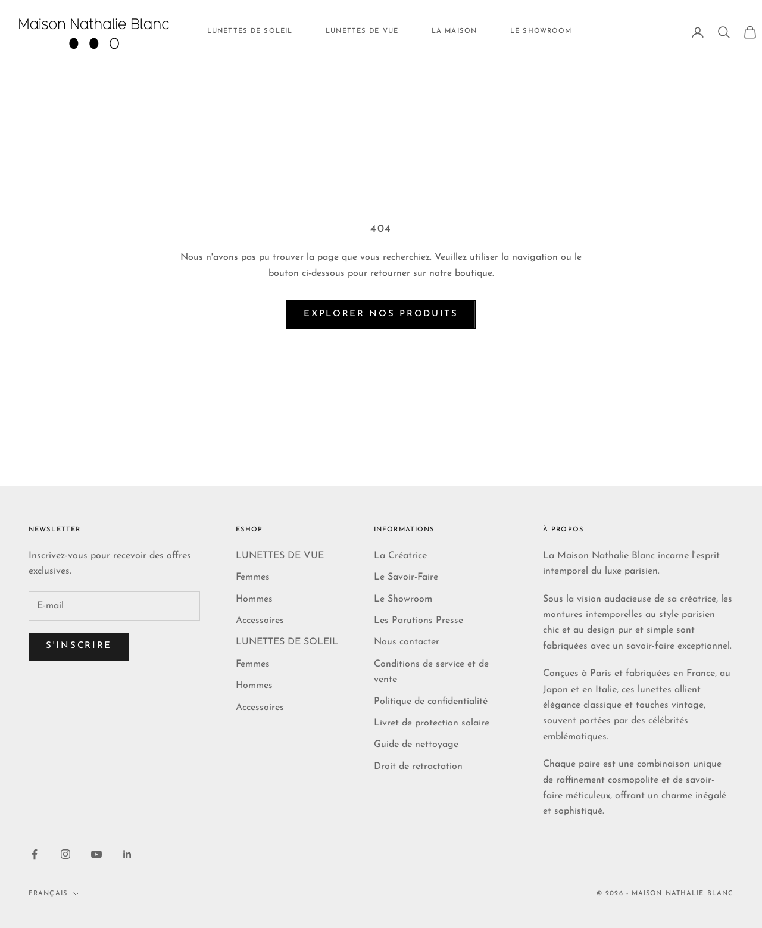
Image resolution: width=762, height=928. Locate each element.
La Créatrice (400, 555)
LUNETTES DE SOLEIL (249, 31)
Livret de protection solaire (431, 723)
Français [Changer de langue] (54, 893)
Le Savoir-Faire (406, 577)
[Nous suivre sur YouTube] (96, 854)
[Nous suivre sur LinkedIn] (127, 854)
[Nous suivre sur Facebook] (34, 854)
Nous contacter (406, 642)
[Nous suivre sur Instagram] (65, 854)
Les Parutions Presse (418, 620)
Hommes (254, 599)
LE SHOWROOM (541, 31)
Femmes (253, 577)
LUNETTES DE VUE (362, 31)
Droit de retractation (418, 766)
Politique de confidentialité (431, 701)
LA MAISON (454, 31)
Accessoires (260, 620)
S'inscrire (79, 645)
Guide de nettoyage (416, 744)
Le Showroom (403, 599)
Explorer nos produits (381, 314)
